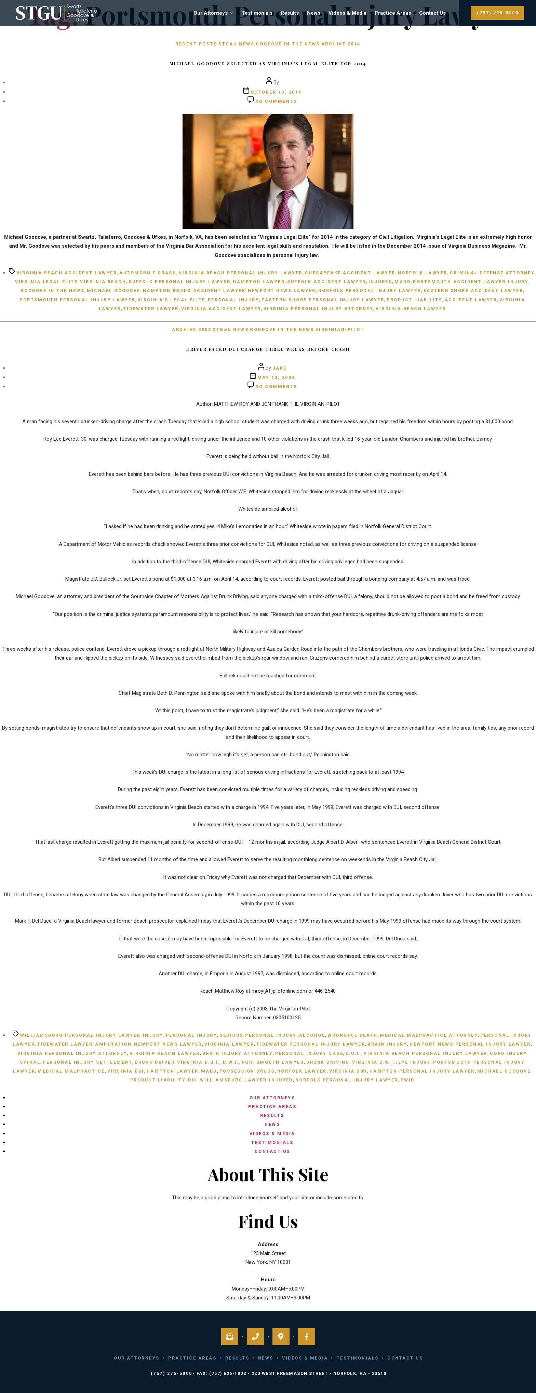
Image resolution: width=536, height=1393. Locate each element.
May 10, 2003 (276, 377)
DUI (193, 1079)
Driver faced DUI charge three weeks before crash (268, 349)
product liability (414, 299)
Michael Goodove (113, 290)
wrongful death (352, 1035)
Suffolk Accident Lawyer (326, 281)
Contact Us (432, 13)
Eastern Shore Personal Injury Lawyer (323, 299)
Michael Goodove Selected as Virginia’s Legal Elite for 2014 (268, 63)
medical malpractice (71, 1071)
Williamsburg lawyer (233, 1079)
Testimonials (257, 13)
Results (290, 13)
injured (380, 281)
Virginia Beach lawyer (411, 308)
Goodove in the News (288, 43)
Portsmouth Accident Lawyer (459, 281)
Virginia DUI (125, 1071)
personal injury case (309, 1053)
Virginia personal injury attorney (319, 308)
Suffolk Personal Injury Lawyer (179, 281)
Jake (279, 368)
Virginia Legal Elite (46, 281)
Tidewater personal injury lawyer (310, 1044)
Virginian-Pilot (340, 329)
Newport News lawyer (282, 290)
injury (518, 281)
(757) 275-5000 (498, 12)
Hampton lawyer (259, 281)
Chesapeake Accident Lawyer (350, 272)
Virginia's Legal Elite (171, 299)
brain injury (387, 1044)
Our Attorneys (210, 13)
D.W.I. (231, 1062)
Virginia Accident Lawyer (221, 308)
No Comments (276, 101)
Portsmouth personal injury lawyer (77, 299)
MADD (402, 281)
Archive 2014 (341, 43)
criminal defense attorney (492, 272)
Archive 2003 (191, 329)
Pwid (408, 1079)
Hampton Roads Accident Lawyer (194, 290)
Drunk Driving (328, 1062)
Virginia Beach (103, 281)
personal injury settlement (87, 1062)
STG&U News (236, 43)
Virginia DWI (348, 1071)
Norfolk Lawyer (422, 272)
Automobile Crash (147, 272)
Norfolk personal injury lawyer (369, 290)
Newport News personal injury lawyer (470, 1044)
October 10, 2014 (276, 92)
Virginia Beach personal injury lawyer (241, 272)
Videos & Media (347, 13)
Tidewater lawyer (151, 308)
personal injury (233, 299)
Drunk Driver (155, 1062)
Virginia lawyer (229, 1044)
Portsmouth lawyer (273, 1062)
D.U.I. (353, 1053)
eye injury (414, 1062)
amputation (113, 1044)
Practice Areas (393, 13)
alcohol (312, 1035)
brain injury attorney (237, 1053)
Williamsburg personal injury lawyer (80, 1035)
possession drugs (247, 1071)
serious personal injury (258, 1035)
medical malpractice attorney (429, 1035)
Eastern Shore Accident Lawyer (473, 290)
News (313, 13)
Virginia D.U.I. (198, 1062)
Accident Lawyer (471, 299)
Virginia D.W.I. (374, 1062)
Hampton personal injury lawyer (422, 1071)
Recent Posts (196, 43)
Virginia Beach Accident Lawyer (66, 272)
